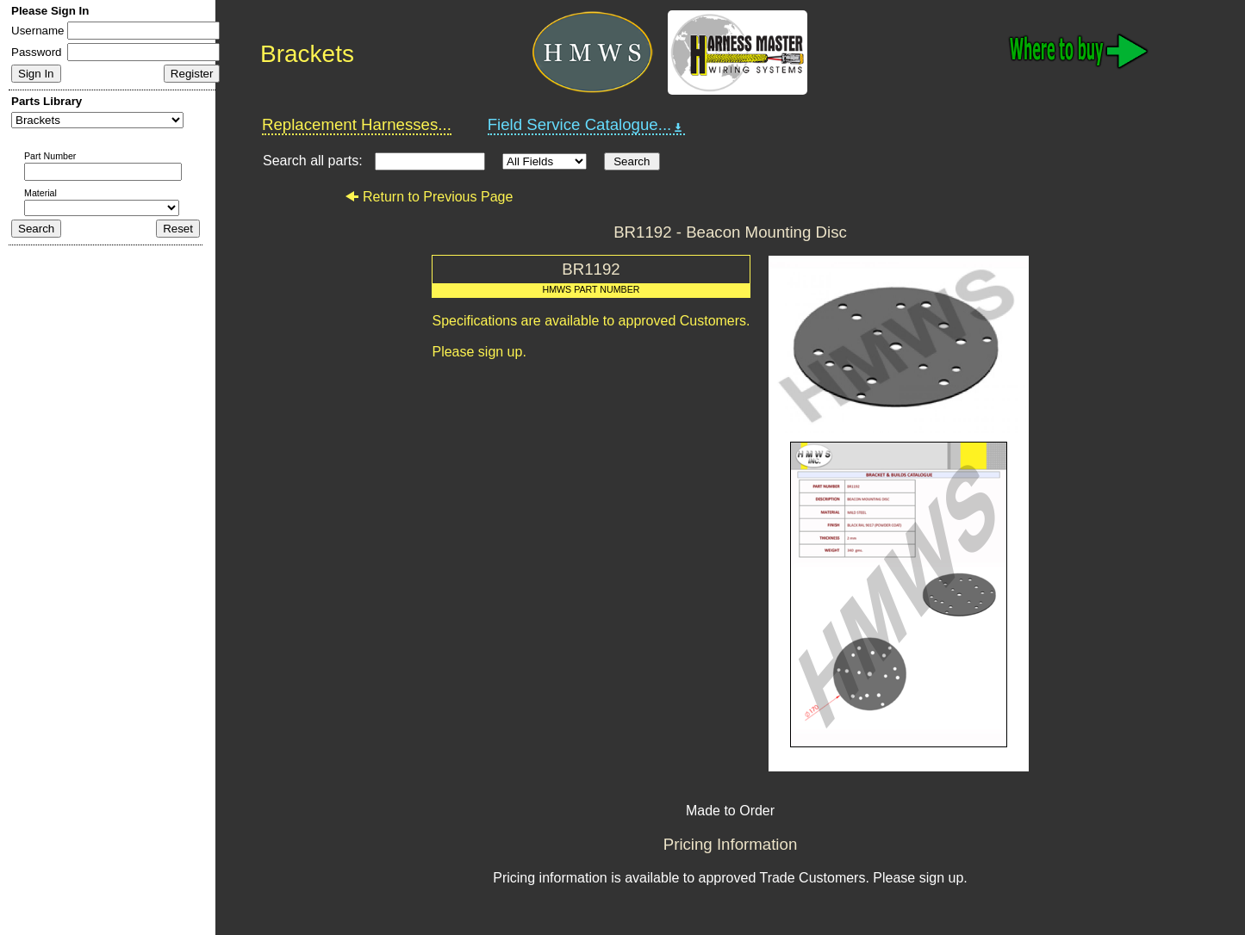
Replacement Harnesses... (356, 124)
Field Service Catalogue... (587, 124)
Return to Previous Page (429, 196)
